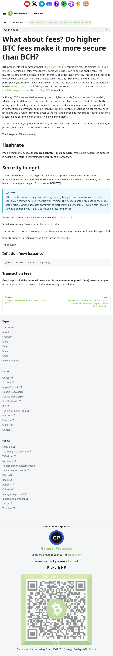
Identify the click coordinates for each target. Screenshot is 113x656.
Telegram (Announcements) (19, 465)
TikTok (7, 503)
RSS (5, 406)
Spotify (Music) (11, 401)
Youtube (8, 382)
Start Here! (8, 327)
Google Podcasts (12, 392)
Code (5, 355)
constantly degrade (22, 86)
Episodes (7, 337)
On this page (11, 29)
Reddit (7, 480)
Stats (5, 351)
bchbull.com (74, 554)
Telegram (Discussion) (15, 470)
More (5, 341)
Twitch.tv (8, 508)
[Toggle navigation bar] (4, 13)
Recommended (10, 360)
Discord (7, 475)
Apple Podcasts (12, 387)
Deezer (7, 429)
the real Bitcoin (77, 86)
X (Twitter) (9, 456)
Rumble (8, 420)
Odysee (7, 377)
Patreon (8, 484)
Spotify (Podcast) (12, 396)
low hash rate (53, 67)
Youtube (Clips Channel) (16, 451)
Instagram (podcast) (14, 494)
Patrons (72, 561)
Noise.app (9, 461)
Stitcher (8, 425)
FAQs (5, 346)
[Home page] (5, 22)
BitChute (8, 415)
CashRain (8, 446)
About (5, 332)
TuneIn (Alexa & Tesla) (15, 410)
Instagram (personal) (15, 498)
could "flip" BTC (41, 90)
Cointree (8, 489)
